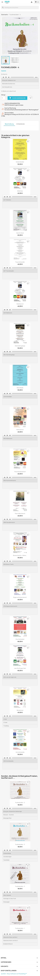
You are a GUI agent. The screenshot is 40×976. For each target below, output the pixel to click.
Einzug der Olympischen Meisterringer (12, 811)
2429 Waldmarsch (7, 312)
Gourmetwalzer (20, 639)
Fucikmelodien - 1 (20, 928)
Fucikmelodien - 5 (20, 886)
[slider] (22, 77)
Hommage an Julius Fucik (9, 898)
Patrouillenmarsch (20, 513)
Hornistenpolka (20, 752)
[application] (20, 82)
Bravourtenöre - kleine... (20, 555)
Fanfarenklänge (7, 853)
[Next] (9, 77)
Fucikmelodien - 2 (20, 802)
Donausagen (6, 902)
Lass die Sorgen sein (20, 668)
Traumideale (6, 860)
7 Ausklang (6, 725)
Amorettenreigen (7, 856)
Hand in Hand (20, 233)
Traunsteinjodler (20, 262)
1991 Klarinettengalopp (9, 354)
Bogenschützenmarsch (20, 597)
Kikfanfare (20, 191)
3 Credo (5, 722)
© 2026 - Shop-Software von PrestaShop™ (14, 974)
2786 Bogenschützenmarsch (10, 606)
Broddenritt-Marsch (8, 944)
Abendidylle (20, 388)
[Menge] (3, 98)
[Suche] (20, 7)
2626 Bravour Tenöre (8, 564)
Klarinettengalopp (20, 346)
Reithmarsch (20, 429)
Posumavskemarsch (20, 471)
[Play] (6, 77)
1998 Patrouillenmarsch (9, 522)
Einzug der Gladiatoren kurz (9, 80)
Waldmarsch (20, 304)
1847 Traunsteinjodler (8, 271)
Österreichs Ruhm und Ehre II (10, 940)
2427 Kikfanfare (7, 199)
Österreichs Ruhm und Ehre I (10, 937)
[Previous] (3, 77)
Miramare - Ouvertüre (8, 814)
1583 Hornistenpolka (8, 761)
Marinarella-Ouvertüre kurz (8, 83)
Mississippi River (7, 818)
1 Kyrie (5, 719)
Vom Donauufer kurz (7, 87)
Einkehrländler (20, 162)
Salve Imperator (7, 895)
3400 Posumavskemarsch (9, 480)
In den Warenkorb (17, 98)
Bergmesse (20, 710)
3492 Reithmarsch (7, 438)
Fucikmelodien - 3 (20, 844)
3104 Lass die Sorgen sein (9, 677)
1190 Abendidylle (7, 396)
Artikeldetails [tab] (20, 124)
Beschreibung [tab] (9, 124)
